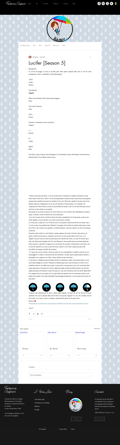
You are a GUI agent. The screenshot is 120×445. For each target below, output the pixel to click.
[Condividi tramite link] (42, 314)
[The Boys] (32, 339)
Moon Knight (81, 349)
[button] (45, 3)
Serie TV (47, 45)
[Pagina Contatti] (100, 419)
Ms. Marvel (53, 349)
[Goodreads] (107, 3)
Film (40, 45)
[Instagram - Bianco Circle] (103, 3)
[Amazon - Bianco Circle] (111, 3)
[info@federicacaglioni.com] (105, 412)
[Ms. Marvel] (60, 339)
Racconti (56, 45)
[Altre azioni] (90, 57)
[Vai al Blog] (76, 419)
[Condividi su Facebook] (29, 314)
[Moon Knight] (87, 339)
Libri (34, 45)
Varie (63, 45)
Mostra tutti (97, 328)
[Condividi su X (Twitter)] (33, 314)
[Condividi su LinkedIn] (38, 314)
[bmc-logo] (115, 3)
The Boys (25, 349)
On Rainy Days (25, 45)
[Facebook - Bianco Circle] (99, 3)
